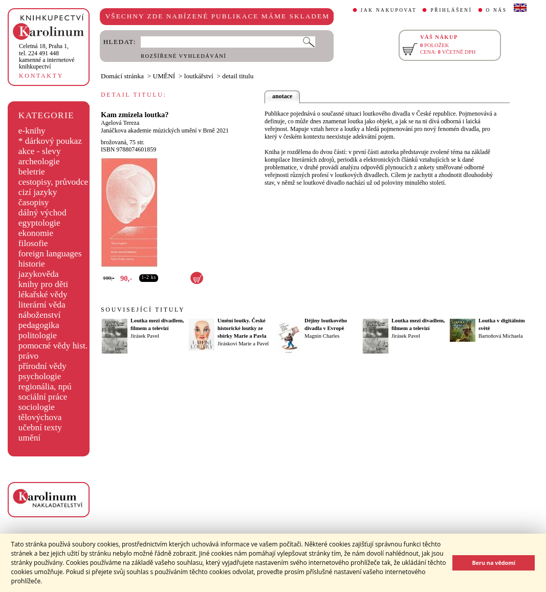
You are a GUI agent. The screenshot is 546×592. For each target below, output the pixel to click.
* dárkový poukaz (50, 141)
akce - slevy (39, 151)
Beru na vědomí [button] (493, 562)
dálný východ (42, 212)
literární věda (41, 305)
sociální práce (43, 397)
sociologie (36, 407)
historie (31, 264)
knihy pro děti (43, 284)
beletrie (31, 172)
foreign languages (50, 253)
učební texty (40, 427)
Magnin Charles (321, 336)
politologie (37, 335)
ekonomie (35, 233)
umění (29, 438)
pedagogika (38, 325)
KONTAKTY (41, 75)
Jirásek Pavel (144, 336)
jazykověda (38, 274)
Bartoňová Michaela (500, 336)
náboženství (39, 315)
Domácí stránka (122, 76)
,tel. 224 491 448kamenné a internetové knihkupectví (47, 56)
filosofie (33, 243)
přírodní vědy (42, 366)
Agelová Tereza (120, 122)
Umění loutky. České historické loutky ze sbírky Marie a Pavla (242, 328)
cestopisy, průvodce (53, 182)
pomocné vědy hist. (53, 345)
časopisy (33, 202)
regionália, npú (45, 386)
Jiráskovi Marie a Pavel (243, 343)
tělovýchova (40, 417)
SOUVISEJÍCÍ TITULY (143, 309)
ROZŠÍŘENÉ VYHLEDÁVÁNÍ (183, 56)
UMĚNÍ (164, 76)
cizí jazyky (37, 192)
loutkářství (198, 76)
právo (28, 356)
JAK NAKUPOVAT (389, 10)
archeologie (39, 161)
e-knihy (32, 131)
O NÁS (496, 10)
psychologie (39, 376)
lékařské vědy (43, 294)
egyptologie (39, 223)
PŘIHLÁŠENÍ (451, 10)
